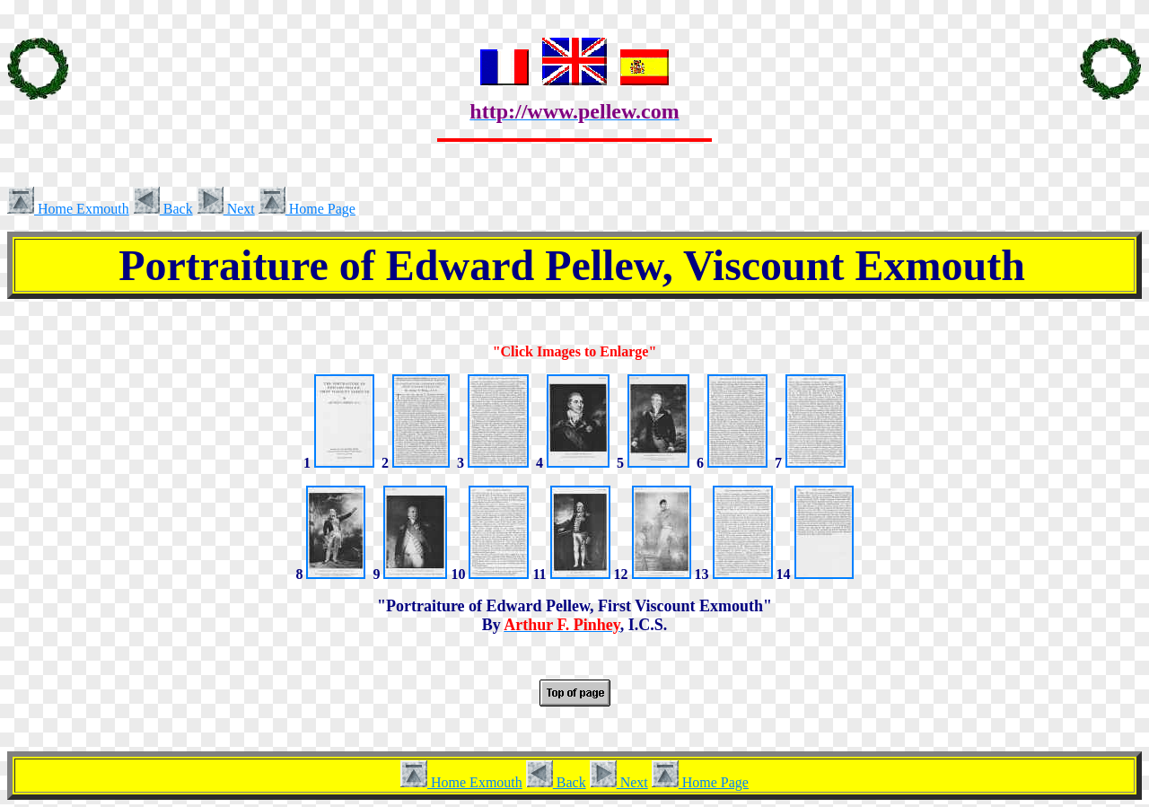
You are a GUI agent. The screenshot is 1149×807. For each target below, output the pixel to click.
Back (163, 208)
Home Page (307, 208)
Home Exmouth (68, 208)
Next (226, 208)
